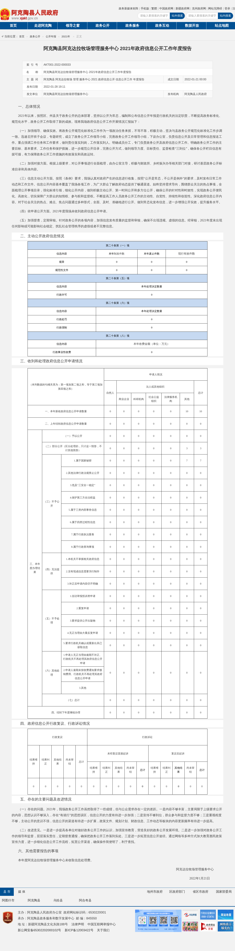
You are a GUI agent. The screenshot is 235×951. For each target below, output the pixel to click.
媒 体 (21, 891)
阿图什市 (8, 900)
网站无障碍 (215, 8)
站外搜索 (177, 15)
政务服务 (132, 25)
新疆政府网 (182, 8)
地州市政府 (155, 891)
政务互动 (162, 25)
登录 (227, 8)
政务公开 (102, 25)
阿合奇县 (85, 900)
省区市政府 (200, 891)
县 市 (6, 891)
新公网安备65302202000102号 (39, 930)
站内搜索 (225, 15)
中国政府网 (166, 8)
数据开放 (192, 25)
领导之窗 (73, 25)
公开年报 (51, 36)
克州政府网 (199, 8)
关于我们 (103, 930)
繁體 (154, 8)
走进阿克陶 (43, 25)
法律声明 (77, 924)
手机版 (145, 8)
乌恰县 (58, 900)
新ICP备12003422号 (79, 930)
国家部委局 (224, 891)
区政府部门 (177, 891)
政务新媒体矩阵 (128, 8)
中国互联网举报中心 (102, 924)
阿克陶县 (34, 900)
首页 (21, 36)
